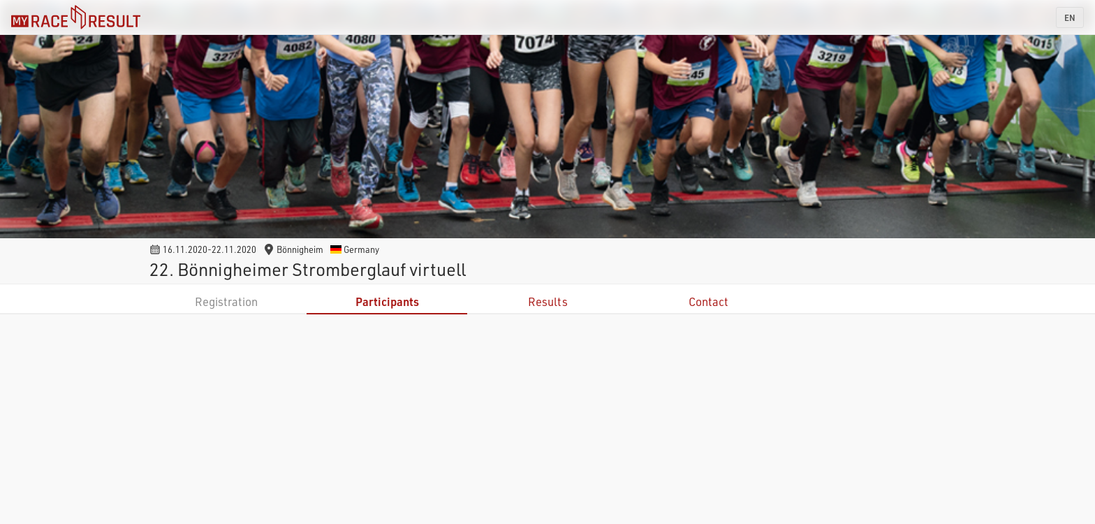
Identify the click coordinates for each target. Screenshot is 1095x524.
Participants (387, 301)
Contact (708, 301)
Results (548, 301)
